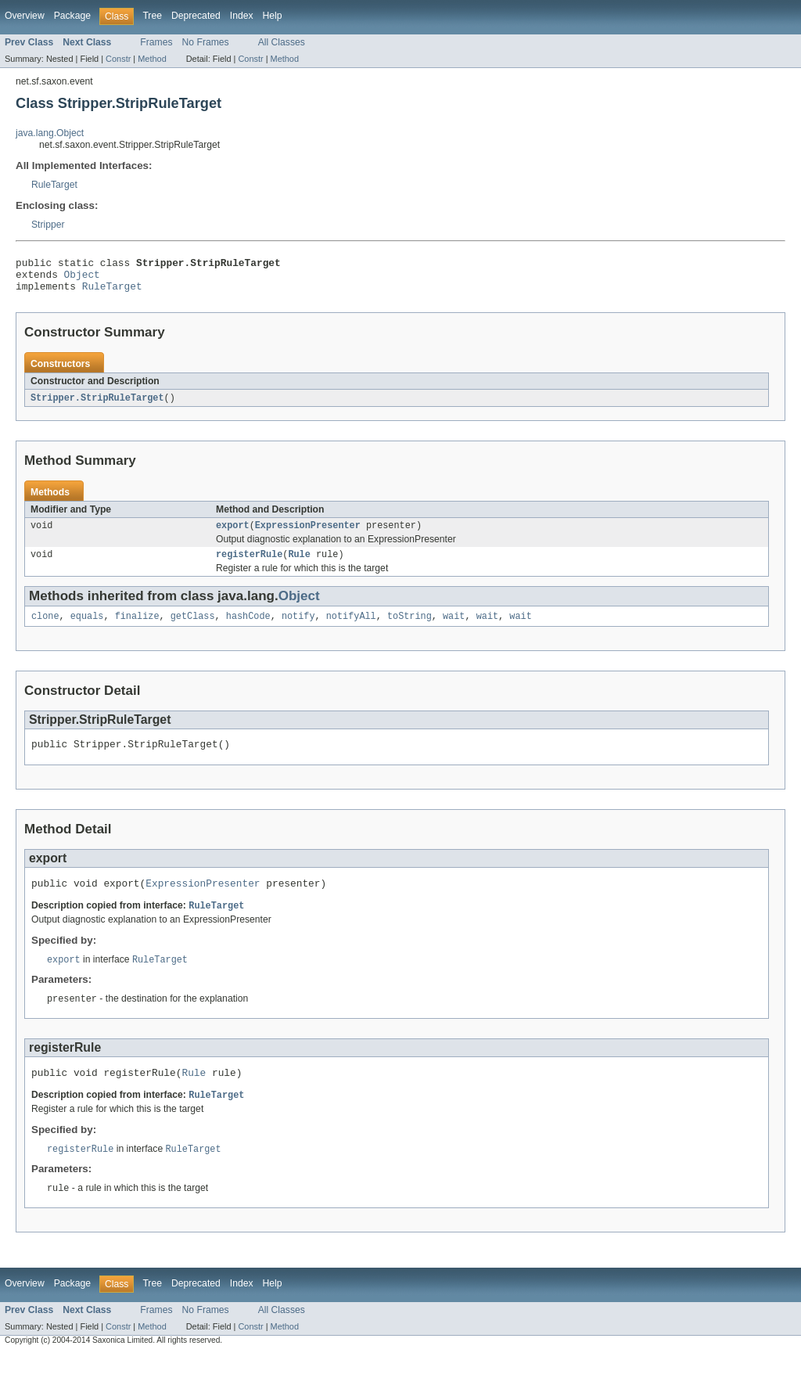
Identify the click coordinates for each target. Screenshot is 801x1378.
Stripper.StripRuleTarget (97, 405)
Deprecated (196, 15)
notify (298, 628)
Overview (25, 15)
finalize (137, 628)
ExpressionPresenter (308, 534)
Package (72, 15)
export (233, 534)
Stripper (48, 224)
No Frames (205, 42)
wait (454, 628)
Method (152, 58)
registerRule (249, 565)
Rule (299, 565)
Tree (152, 15)
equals (87, 628)
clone (45, 628)
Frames (156, 42)
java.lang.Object (50, 133)
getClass (193, 628)
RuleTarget (54, 184)
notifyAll (351, 628)
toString (409, 628)
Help (272, 15)
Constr (118, 58)
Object (82, 279)
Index (241, 15)
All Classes (281, 42)
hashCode (248, 628)
